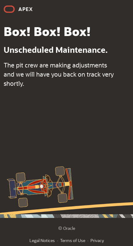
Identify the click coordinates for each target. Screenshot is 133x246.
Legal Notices (42, 240)
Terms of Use (72, 240)
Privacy (97, 240)
